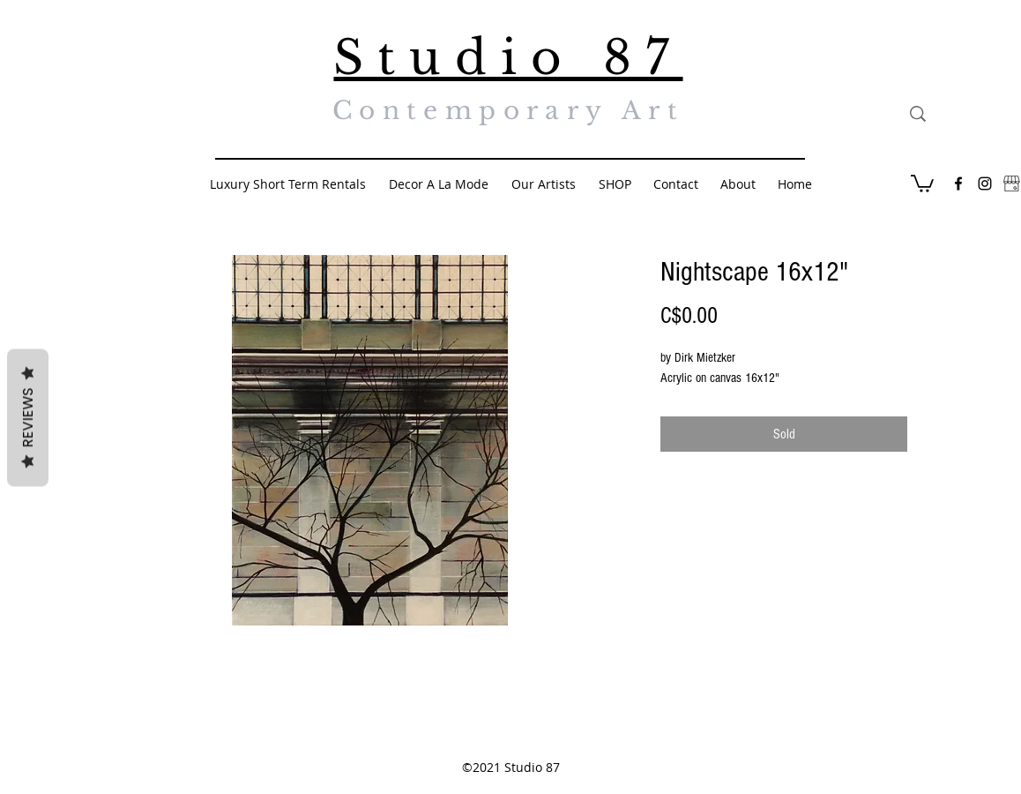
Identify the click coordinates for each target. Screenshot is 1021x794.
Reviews (28, 418)
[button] (922, 182)
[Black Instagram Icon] (985, 183)
